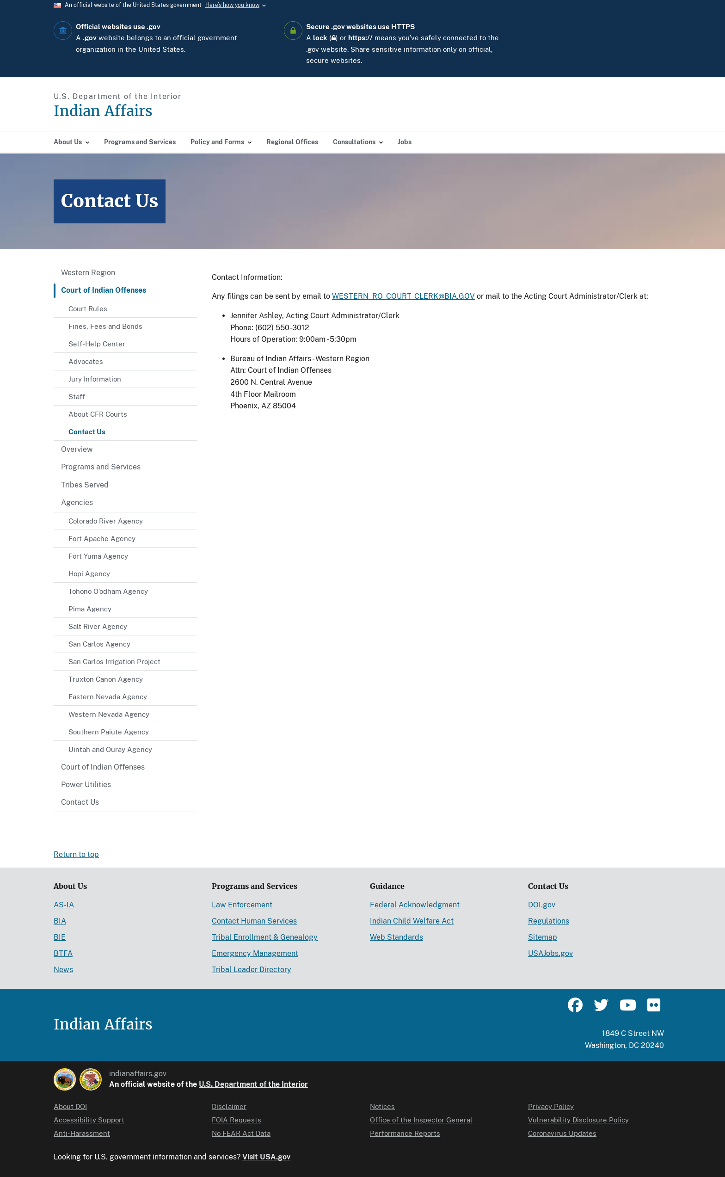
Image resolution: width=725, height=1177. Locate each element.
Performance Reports (405, 1133)
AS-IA (64, 904)
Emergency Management (255, 953)
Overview (77, 449)
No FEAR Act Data (241, 1133)
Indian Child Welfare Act (412, 921)
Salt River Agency (97, 626)
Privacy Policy (551, 1106)
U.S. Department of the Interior (253, 1084)
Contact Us (86, 432)
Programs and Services (101, 466)
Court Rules (87, 309)
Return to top (76, 854)
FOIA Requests (236, 1120)
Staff (76, 397)
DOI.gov (541, 904)
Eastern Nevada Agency (107, 697)
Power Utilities (86, 784)
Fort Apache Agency (101, 538)
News (63, 969)
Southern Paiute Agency (108, 732)
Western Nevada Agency (108, 714)
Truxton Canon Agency (105, 679)
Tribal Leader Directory (251, 969)
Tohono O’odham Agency (108, 591)
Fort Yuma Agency (98, 556)
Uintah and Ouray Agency (110, 749)
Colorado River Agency (105, 521)
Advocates (85, 361)
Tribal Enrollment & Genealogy (265, 937)
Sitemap (542, 937)
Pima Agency (89, 609)
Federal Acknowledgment (415, 904)
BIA (60, 921)
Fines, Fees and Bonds (105, 326)
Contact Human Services (254, 921)
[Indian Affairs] (156, 111)
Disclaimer (229, 1106)
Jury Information (94, 379)
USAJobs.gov (550, 953)
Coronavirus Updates (562, 1133)
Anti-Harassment (82, 1133)
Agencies (77, 502)
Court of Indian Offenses (103, 290)
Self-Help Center (96, 344)
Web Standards (396, 937)
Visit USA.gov (266, 1156)
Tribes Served (85, 485)
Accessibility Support (89, 1120)
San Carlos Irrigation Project (114, 662)
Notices (382, 1106)
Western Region (88, 272)
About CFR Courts (97, 414)
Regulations (548, 921)
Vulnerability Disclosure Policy (578, 1120)
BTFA (63, 953)
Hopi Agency (89, 574)
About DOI (70, 1106)
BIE (60, 937)
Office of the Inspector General (421, 1120)
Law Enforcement (242, 904)
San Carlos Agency (99, 644)
